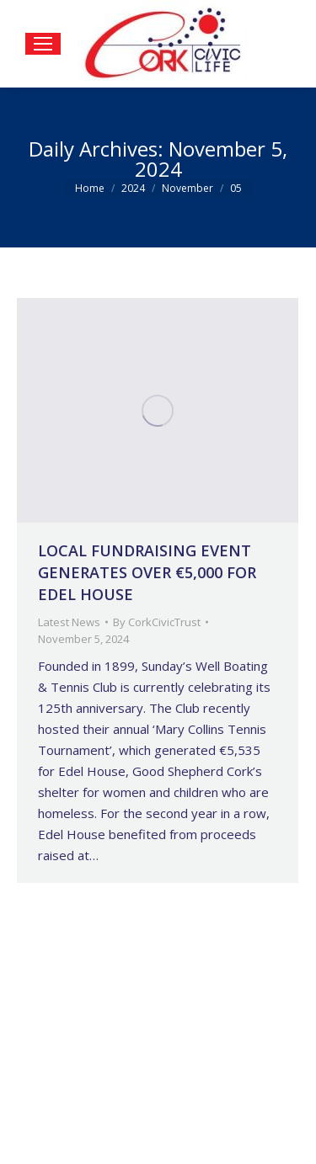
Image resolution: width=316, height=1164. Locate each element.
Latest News (69, 622)
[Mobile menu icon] (43, 44)
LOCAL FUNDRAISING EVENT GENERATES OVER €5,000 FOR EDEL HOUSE (147, 572)
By (157, 622)
